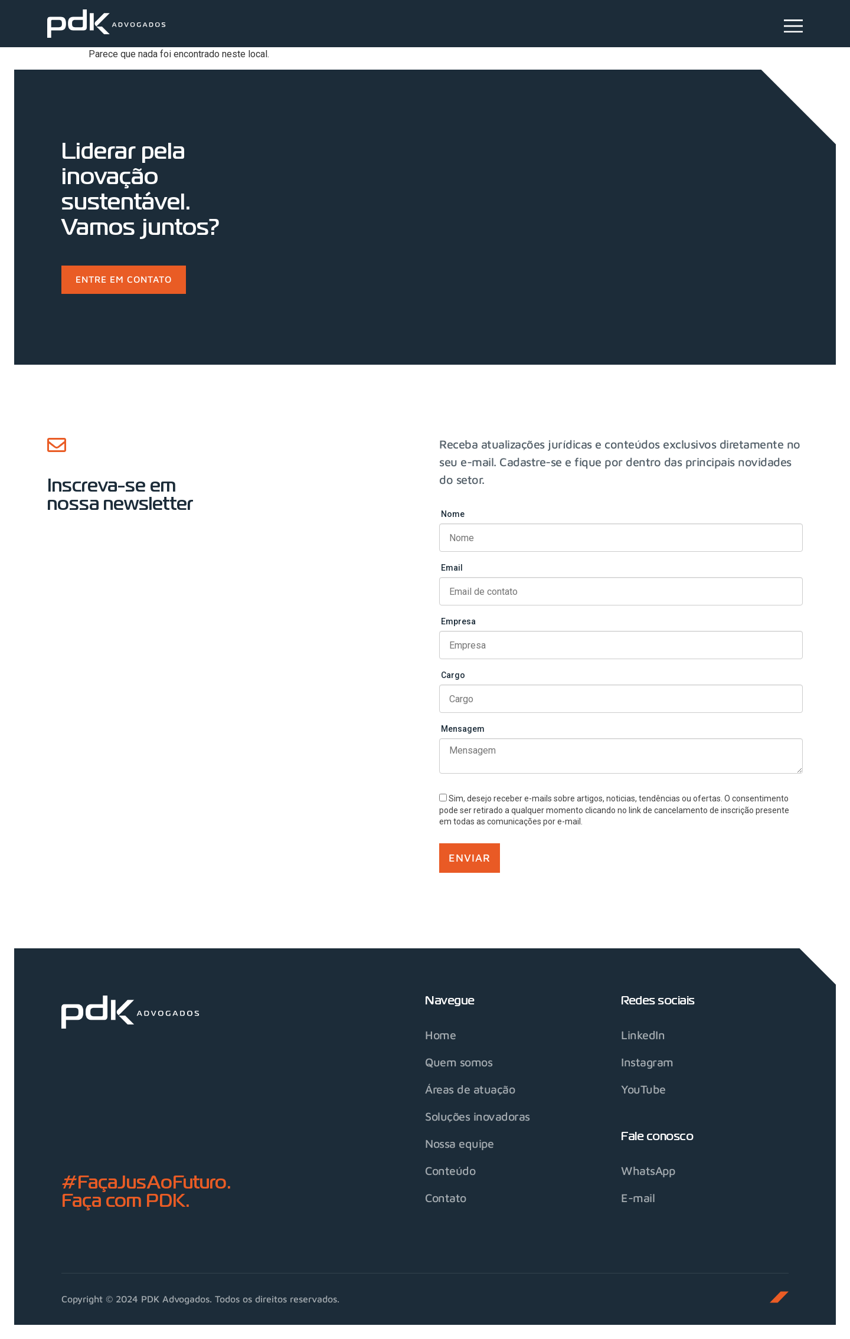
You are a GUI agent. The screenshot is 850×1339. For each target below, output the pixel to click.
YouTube (643, 1089)
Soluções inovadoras (478, 1116)
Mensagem (463, 729)
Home (440, 1035)
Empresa (458, 622)
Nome (453, 514)
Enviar (470, 858)
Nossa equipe (460, 1143)
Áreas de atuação (470, 1089)
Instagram (647, 1062)
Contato (446, 1197)
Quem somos (459, 1062)
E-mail (638, 1197)
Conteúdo (451, 1170)
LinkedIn (643, 1035)
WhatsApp (648, 1170)
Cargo (453, 676)
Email (452, 568)
